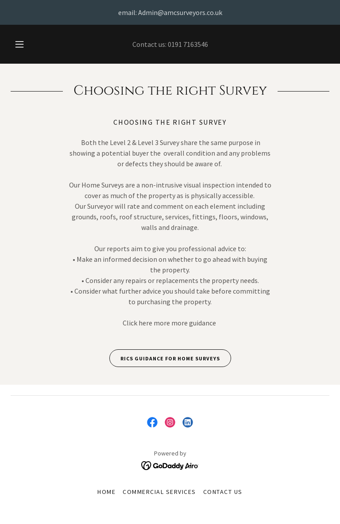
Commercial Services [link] (159, 492)
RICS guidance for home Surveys (164, 358)
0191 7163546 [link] (188, 44)
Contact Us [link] (223, 492)
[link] (152, 422)
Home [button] (106, 492)
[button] (24, 44)
